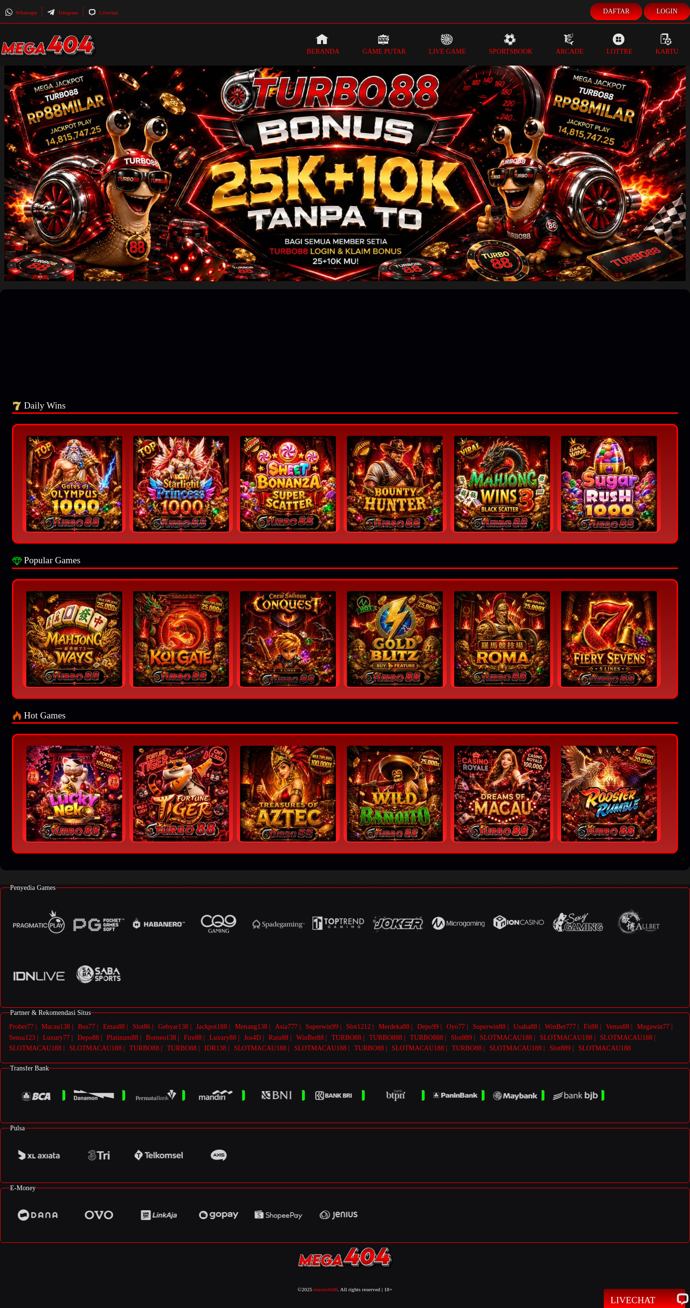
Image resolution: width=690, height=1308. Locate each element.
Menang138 (251, 1026)
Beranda (323, 44)
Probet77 (21, 1026)
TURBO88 (346, 1036)
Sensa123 (22, 1036)
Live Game (447, 44)
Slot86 (141, 1026)
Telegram (62, 12)
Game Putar (384, 44)
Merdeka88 (394, 1026)
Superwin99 (322, 1026)
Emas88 (114, 1026)
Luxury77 (56, 1036)
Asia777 (286, 1026)
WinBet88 (310, 1036)
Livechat (103, 12)
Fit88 (591, 1026)
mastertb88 (326, 1287)
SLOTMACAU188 (506, 1036)
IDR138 (215, 1046)
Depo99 (428, 1026)
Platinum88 (122, 1036)
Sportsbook (510, 44)
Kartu (667, 44)
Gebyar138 (173, 1026)
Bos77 (86, 1026)
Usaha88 (525, 1026)
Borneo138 (161, 1036)
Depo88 (88, 1036)
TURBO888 (385, 1036)
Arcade (570, 44)
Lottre (619, 44)
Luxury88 (222, 1036)
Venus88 (617, 1026)
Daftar (616, 11)
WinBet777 (560, 1026)
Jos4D (252, 1036)
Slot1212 (358, 1026)
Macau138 (55, 1026)
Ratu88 (278, 1036)
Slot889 (461, 1036)
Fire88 (193, 1036)
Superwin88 (489, 1026)
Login (667, 11)
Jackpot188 (211, 1026)
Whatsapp (21, 12)
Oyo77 (456, 1026)
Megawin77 (653, 1026)
